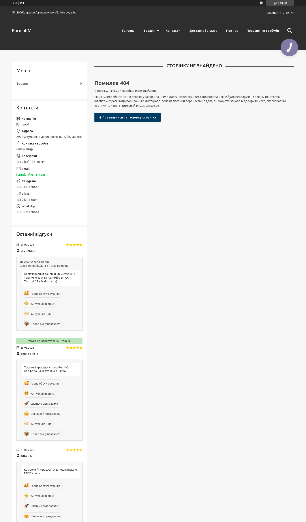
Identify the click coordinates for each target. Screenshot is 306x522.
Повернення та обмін (263, 30)
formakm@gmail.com (30, 174)
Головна (128, 30)
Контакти (173, 30)
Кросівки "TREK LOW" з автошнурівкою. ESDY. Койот (51, 471)
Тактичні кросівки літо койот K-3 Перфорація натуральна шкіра (46, 369)
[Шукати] (288, 30)
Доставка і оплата (203, 30)
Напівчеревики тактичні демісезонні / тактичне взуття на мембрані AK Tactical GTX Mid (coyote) (49, 277)
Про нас (232, 30)
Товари (149, 30)
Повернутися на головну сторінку (129, 117)
